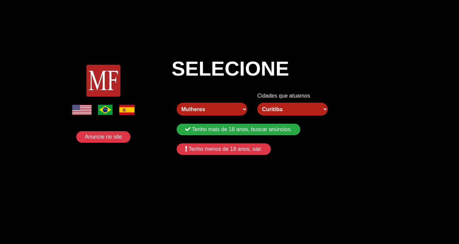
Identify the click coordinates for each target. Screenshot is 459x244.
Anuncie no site (103, 137)
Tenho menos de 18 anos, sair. (223, 149)
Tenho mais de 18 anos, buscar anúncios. (238, 129)
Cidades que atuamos (283, 96)
